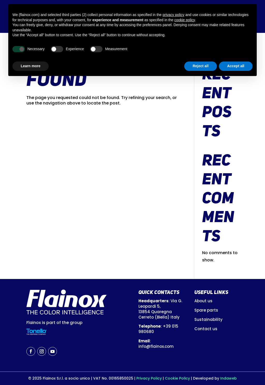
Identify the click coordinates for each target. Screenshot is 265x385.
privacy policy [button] (173, 15)
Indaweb (228, 378)
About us (203, 301)
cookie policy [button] (184, 20)
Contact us (205, 328)
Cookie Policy (177, 378)
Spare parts (206, 310)
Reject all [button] (200, 66)
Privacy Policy (149, 378)
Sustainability (208, 319)
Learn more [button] (30, 66)
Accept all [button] (235, 66)
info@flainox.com (156, 346)
